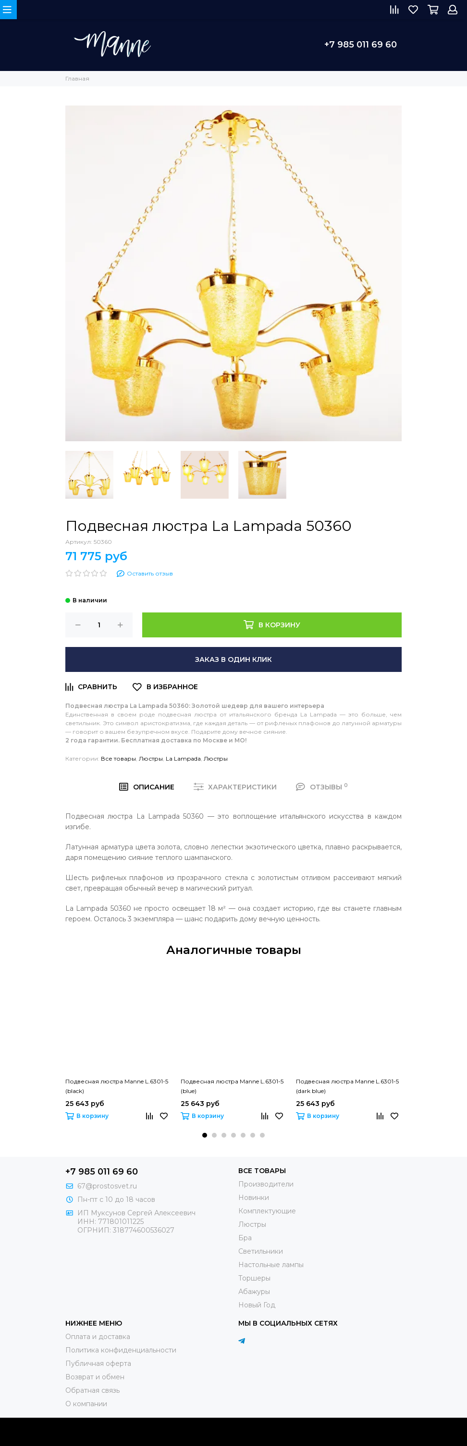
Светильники (260, 1251)
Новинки (253, 1197)
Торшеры (254, 1278)
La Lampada (183, 758)
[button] (204, 1135)
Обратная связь (92, 1390)
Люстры (151, 758)
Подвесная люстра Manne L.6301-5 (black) (116, 1086)
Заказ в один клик (233, 659)
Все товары (118, 758)
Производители (266, 1184)
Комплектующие (267, 1211)
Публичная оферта (98, 1363)
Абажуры (254, 1291)
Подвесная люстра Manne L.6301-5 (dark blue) (347, 1086)
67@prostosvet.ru (107, 1186)
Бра (245, 1238)
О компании (86, 1403)
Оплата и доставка (97, 1336)
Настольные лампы (271, 1264)
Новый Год (256, 1305)
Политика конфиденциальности (120, 1350)
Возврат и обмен (94, 1377)
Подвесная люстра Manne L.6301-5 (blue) (232, 1086)
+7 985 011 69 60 (360, 44)
